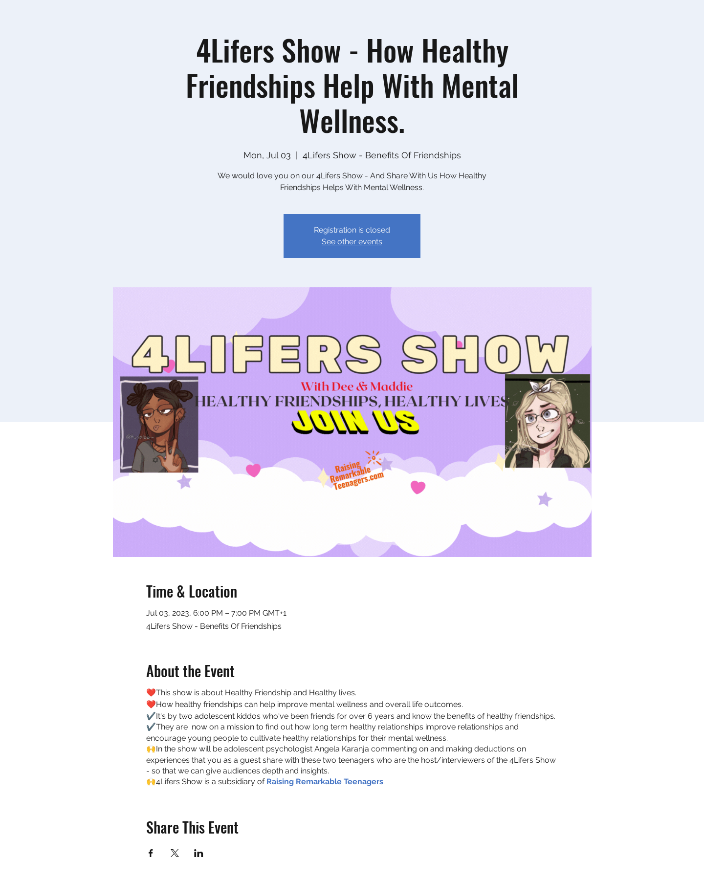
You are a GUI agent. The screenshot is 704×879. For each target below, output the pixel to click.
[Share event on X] (174, 853)
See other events (352, 241)
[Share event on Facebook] (150, 853)
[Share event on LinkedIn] (198, 853)
